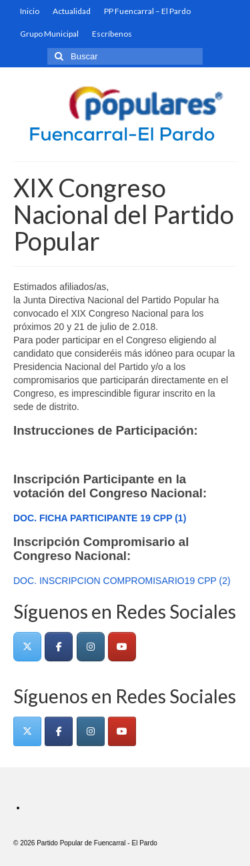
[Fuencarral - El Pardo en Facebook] (59, 646)
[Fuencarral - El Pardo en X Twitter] (27, 646)
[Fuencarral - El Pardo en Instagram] (91, 646)
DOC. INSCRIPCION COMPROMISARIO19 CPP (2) (122, 580)
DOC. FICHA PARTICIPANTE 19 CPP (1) (99, 518)
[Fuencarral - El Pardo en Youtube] (122, 646)
